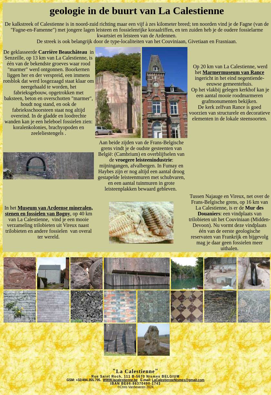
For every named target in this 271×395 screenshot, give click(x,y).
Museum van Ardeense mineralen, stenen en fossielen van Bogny (49, 210)
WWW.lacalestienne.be (120, 380)
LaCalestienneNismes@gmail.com (178, 380)
